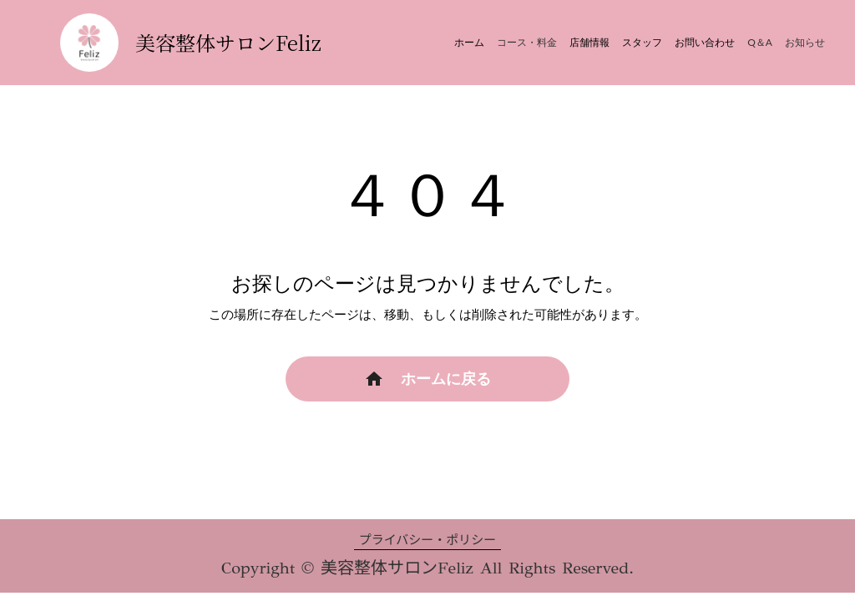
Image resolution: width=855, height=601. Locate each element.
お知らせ (805, 42)
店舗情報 (589, 42)
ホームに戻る (446, 379)
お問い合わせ (705, 42)
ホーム (469, 42)
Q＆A (759, 42)
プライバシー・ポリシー (428, 540)
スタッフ (642, 42)
